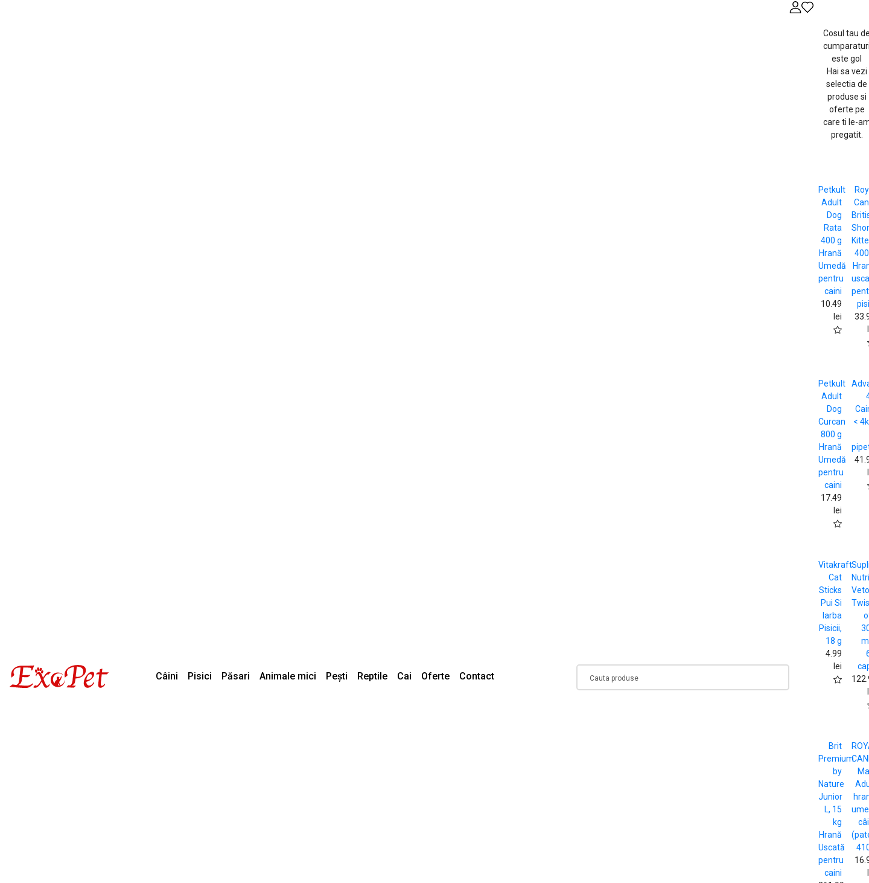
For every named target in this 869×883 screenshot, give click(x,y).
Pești (337, 676)
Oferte (435, 676)
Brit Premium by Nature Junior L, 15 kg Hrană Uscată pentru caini (836, 809)
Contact (476, 676)
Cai (404, 676)
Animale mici (287, 676)
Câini (167, 676)
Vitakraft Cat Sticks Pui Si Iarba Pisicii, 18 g (835, 603)
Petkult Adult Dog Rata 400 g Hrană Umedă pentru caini (832, 240)
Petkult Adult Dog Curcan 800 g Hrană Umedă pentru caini (832, 434)
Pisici (200, 676)
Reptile (372, 676)
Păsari (235, 676)
